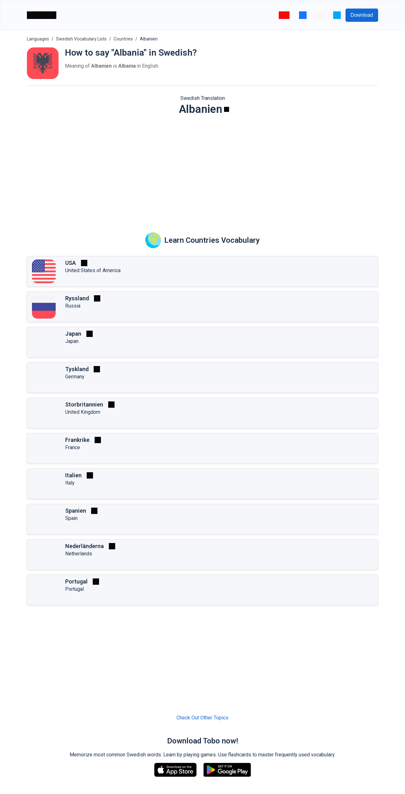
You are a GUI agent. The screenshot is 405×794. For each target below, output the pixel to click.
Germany (74, 377)
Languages (38, 38)
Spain (71, 518)
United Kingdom (82, 412)
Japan (73, 333)
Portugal (76, 581)
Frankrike (77, 440)
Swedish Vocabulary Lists (81, 38)
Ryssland (77, 298)
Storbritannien (84, 404)
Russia (72, 306)
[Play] (226, 109)
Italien (73, 475)
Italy (70, 483)
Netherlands (78, 554)
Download (362, 15)
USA (70, 263)
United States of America (93, 270)
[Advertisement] (202, 169)
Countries (123, 38)
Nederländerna (84, 546)
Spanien (75, 510)
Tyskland (77, 369)
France (72, 447)
